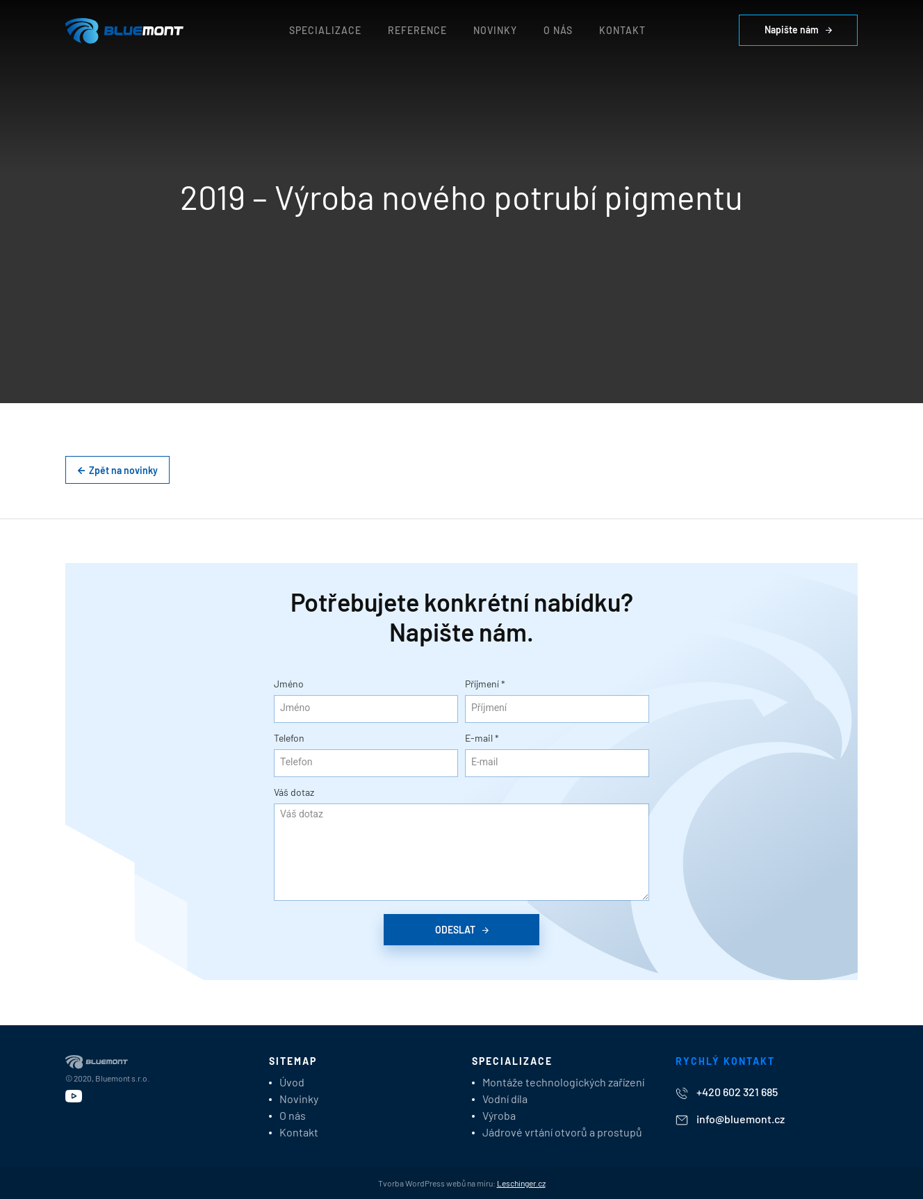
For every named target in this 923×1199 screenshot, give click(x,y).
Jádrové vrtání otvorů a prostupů (562, 1132)
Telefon (289, 738)
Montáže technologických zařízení (563, 1081)
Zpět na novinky (118, 470)
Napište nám (798, 29)
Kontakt (622, 30)
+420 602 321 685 (727, 1092)
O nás (558, 30)
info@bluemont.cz (730, 1118)
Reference (417, 30)
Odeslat (462, 930)
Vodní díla (505, 1098)
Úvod (291, 1081)
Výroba (499, 1115)
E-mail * (482, 738)
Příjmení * (485, 684)
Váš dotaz (294, 792)
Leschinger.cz (521, 1183)
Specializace (325, 30)
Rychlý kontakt (725, 1061)
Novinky (495, 30)
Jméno (289, 684)
